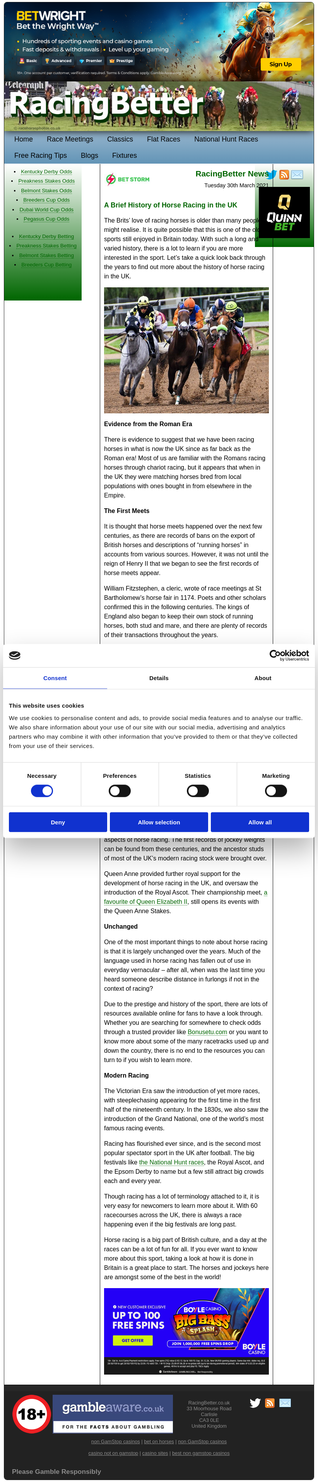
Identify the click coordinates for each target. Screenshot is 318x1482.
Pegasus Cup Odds (46, 219)
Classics (120, 139)
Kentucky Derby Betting (46, 236)
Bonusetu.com (207, 1032)
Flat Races (163, 139)
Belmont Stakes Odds (46, 190)
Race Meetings (70, 139)
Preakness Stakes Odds (46, 181)
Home (23, 139)
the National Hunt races (171, 1162)
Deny (58, 822)
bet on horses (159, 1441)
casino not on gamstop (113, 1453)
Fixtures (124, 155)
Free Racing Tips (40, 155)
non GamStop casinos (115, 1441)
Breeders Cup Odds (46, 200)
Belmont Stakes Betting (46, 255)
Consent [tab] (55, 678)
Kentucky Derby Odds (46, 171)
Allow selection (159, 822)
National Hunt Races (226, 139)
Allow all (260, 822)
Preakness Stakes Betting (46, 246)
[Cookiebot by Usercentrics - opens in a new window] (275, 656)
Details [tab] (159, 678)
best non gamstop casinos (201, 1453)
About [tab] (263, 678)
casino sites (155, 1453)
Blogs (89, 155)
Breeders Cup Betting (46, 265)
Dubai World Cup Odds (47, 209)
